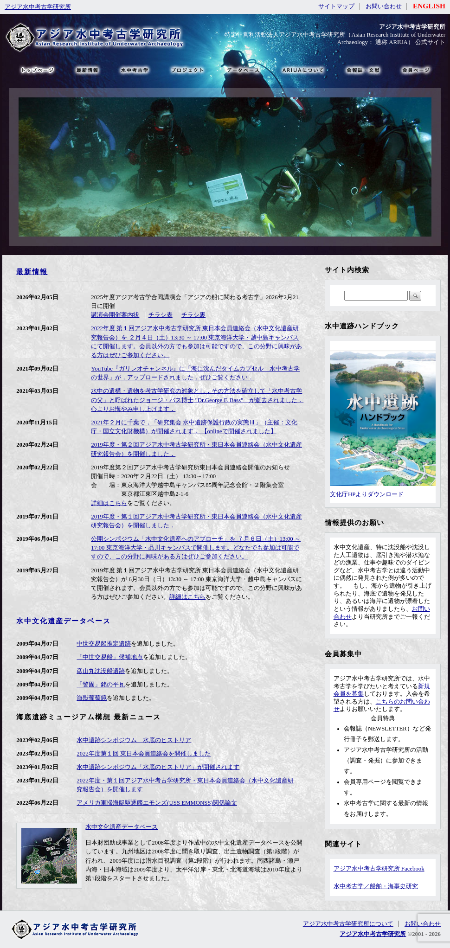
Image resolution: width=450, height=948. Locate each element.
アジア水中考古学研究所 (38, 7)
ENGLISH (429, 6)
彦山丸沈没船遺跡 (101, 671)
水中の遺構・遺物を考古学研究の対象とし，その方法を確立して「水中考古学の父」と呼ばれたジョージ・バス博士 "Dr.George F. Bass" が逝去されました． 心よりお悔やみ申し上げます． (197, 400)
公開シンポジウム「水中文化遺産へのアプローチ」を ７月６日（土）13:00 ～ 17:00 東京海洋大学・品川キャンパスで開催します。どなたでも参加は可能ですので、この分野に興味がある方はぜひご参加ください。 (196, 548)
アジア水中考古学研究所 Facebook (379, 868)
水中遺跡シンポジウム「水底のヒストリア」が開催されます (158, 767)
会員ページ (415, 69)
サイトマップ (336, 6)
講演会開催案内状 (115, 315)
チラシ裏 (193, 315)
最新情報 (32, 271)
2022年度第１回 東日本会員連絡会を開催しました (144, 753)
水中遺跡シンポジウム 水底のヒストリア (134, 740)
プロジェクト (186, 69)
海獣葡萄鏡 (92, 698)
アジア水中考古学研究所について (348, 924)
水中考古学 (135, 69)
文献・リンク (362, 69)
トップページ (37, 69)
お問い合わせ (384, 6)
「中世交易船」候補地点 (110, 657)
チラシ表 (160, 315)
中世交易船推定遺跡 (104, 644)
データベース (242, 69)
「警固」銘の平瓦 (101, 684)
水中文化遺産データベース (63, 621)
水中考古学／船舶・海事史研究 (376, 886)
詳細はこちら (109, 503)
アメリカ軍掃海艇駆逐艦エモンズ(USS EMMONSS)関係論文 (157, 803)
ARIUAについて (302, 69)
